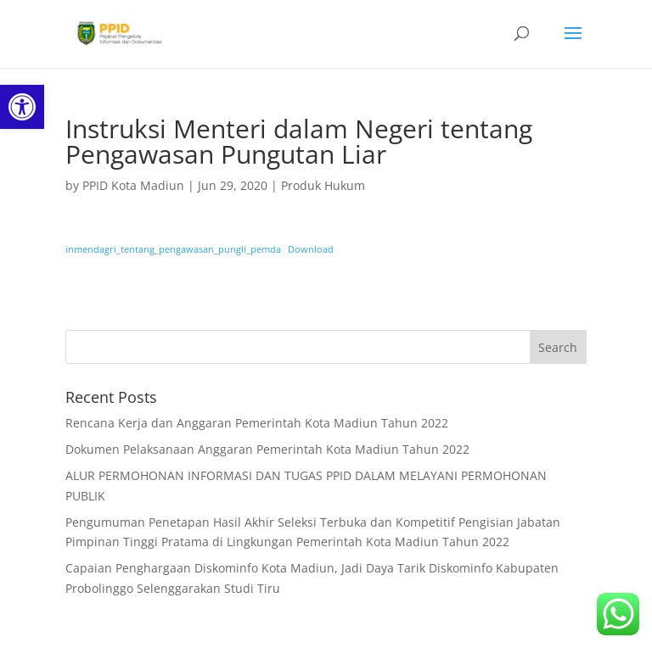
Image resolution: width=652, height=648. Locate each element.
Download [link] (311, 249)
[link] (22, 107)
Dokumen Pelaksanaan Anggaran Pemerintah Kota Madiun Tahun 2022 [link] (267, 449)
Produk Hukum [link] (323, 185)
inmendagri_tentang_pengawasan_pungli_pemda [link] (173, 249)
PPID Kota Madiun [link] (133, 185)
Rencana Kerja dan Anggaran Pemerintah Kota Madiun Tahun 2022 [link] (256, 423)
